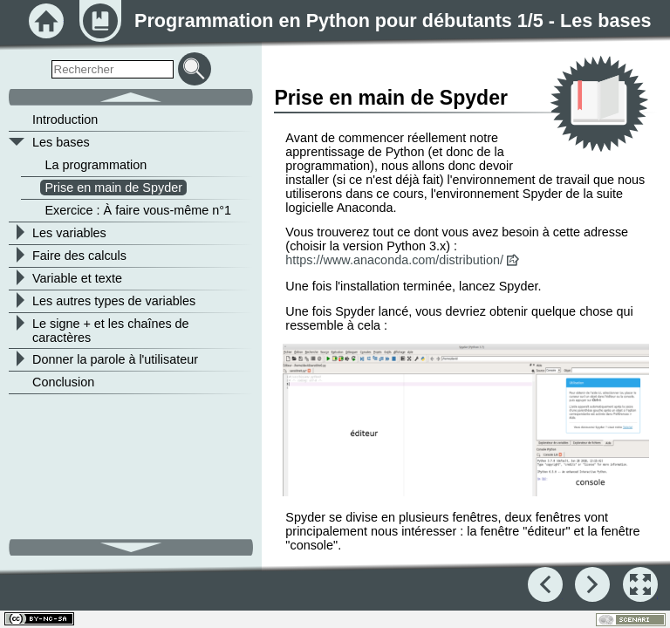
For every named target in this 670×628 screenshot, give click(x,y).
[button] (465, 421)
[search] (112, 69)
